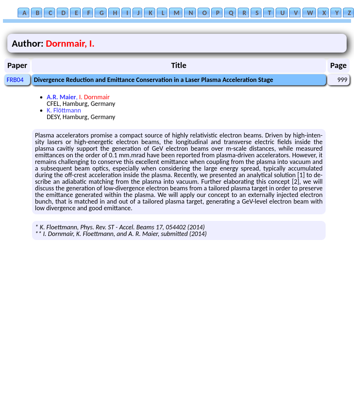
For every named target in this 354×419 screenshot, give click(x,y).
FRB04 (15, 80)
